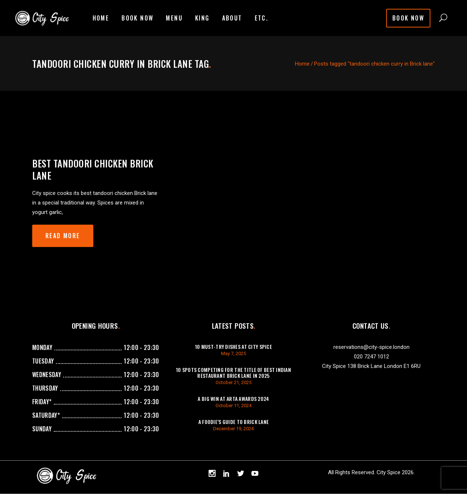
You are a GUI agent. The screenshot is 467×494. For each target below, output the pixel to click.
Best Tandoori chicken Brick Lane (92, 169)
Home (302, 63)
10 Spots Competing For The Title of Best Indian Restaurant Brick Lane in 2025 (233, 372)
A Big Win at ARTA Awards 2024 (233, 398)
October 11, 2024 (233, 405)
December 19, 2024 (233, 428)
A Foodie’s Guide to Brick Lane (233, 421)
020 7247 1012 (371, 356)
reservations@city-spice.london (371, 347)
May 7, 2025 (233, 353)
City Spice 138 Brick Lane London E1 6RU (371, 366)
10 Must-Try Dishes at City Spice (233, 346)
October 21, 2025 (233, 382)
